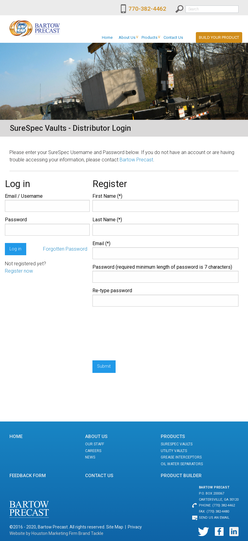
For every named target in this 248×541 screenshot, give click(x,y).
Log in (15, 249)
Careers (93, 451)
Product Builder (181, 475)
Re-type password (112, 290)
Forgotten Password (65, 249)
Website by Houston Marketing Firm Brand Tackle (56, 533)
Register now (19, 271)
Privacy (135, 526)
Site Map (114, 526)
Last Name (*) (107, 220)
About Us (127, 37)
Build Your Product (219, 37)
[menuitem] (107, 37)
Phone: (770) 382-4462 (217, 505)
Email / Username (24, 196)
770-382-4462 (147, 8)
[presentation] (117, 333)
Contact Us (173, 37)
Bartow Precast (136, 160)
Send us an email (214, 518)
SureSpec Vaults (176, 444)
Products (149, 37)
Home (107, 37)
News (90, 457)
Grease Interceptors (181, 457)
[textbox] (212, 9)
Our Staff (94, 444)
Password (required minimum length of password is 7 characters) (162, 267)
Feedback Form (27, 475)
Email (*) (101, 243)
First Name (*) (107, 196)
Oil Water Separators (182, 464)
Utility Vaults (174, 451)
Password (16, 220)
